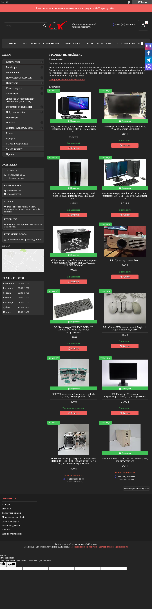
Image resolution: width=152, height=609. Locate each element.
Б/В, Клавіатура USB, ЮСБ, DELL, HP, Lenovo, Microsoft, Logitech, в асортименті (73, 329)
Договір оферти (10, 521)
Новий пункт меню (12, 533)
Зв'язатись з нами (11, 512)
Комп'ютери (51, 43)
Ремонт (10, 133)
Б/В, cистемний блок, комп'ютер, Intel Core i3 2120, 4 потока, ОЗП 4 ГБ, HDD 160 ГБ (73, 196)
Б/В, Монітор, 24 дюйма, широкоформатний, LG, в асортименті (125, 395)
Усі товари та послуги (135, 488)
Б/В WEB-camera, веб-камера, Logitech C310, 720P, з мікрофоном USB (73, 395)
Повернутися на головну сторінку (67, 79)
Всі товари (30, 43)
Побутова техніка (15, 112)
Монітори (93, 43)
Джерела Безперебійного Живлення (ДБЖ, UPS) (20, 100)
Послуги (11, 122)
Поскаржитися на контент (84, 547)
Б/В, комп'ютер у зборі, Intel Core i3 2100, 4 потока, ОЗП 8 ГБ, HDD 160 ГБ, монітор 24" (73, 129)
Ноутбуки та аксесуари (19, 77)
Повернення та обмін (13, 517)
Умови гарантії (14, 149)
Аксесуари (12, 93)
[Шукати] (44, 25)
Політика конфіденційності (113, 547)
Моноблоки (72, 43)
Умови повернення (17, 143)
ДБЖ (108, 43)
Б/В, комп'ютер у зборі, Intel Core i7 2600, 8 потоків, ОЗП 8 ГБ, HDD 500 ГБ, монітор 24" (125, 196)
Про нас (10, 154)
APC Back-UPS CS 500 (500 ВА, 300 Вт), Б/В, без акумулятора (125, 459)
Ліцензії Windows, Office (20, 128)
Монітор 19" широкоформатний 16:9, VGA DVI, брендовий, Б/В (125, 127)
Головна (11, 43)
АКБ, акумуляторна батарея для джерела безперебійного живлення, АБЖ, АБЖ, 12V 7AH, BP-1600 (73, 262)
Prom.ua (93, 544)
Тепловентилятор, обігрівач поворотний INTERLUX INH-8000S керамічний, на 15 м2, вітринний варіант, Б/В (73, 461)
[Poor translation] (11, 564)
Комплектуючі (126, 43)
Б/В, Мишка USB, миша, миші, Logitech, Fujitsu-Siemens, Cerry (125, 328)
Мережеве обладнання (19, 106)
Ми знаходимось (11, 525)
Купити (75, 147)
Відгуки (10, 138)
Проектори (12, 117)
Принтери (12, 83)
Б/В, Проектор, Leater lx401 (125, 260)
